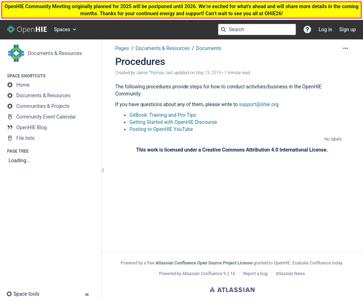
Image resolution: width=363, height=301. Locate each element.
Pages (122, 48)
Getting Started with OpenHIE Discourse (173, 122)
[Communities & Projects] (50, 106)
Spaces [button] (62, 29)
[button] (307, 29)
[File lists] (50, 138)
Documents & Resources (162, 48)
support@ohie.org (259, 104)
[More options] (345, 48)
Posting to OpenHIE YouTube (161, 129)
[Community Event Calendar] (50, 116)
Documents (208, 48)
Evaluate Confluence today (317, 263)
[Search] (223, 29)
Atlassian (232, 289)
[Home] (50, 85)
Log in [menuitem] (325, 29)
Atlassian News (290, 273)
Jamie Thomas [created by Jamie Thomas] (150, 72)
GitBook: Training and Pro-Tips (162, 115)
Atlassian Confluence (202, 273)
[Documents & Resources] (50, 95)
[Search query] (257, 29)
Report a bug (255, 273)
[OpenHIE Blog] (50, 127)
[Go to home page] (27, 29)
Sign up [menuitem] (347, 29)
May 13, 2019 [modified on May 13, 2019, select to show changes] (208, 72)
